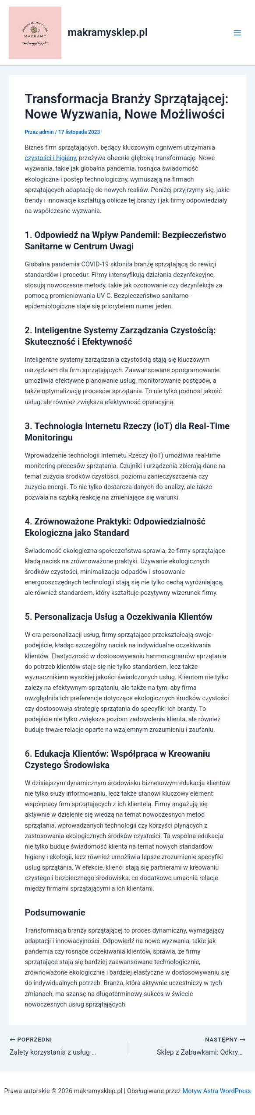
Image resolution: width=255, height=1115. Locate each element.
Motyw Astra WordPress (216, 1091)
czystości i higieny (50, 158)
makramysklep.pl (108, 32)
